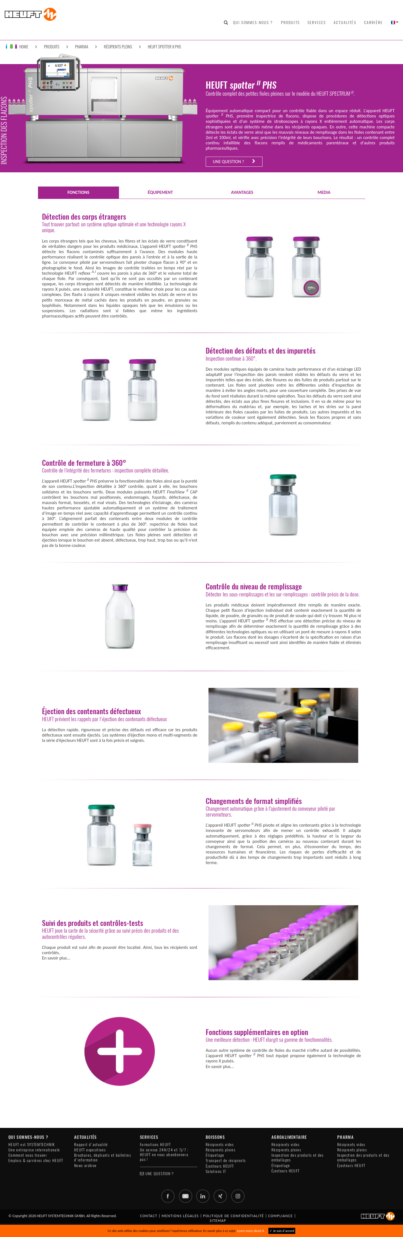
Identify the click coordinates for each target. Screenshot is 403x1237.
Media (324, 192)
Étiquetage (215, 1155)
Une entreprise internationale (34, 1150)
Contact (148, 1216)
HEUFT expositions (90, 1150)
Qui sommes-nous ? (253, 22)
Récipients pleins (118, 47)
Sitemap (218, 1220)
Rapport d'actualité (91, 1144)
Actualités (345, 22)
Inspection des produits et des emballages (297, 1158)
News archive (85, 1165)
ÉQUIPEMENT (160, 192)
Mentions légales (180, 1216)
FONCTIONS (78, 192)
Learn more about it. (251, 1231)
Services (317, 22)
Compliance (280, 1216)
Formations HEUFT (155, 1144)
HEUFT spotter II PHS (164, 47)
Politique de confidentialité (233, 1216)
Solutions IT (216, 1171)
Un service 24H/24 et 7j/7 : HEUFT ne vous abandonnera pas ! (164, 1154)
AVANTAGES (242, 192)
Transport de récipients (226, 1160)
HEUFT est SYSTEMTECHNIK (31, 1144)
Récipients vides (220, 1144)
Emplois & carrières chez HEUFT (35, 1160)
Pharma (81, 47)
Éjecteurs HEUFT (220, 1166)
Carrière (373, 22)
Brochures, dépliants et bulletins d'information (102, 1158)
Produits (290, 22)
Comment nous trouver (27, 1155)
